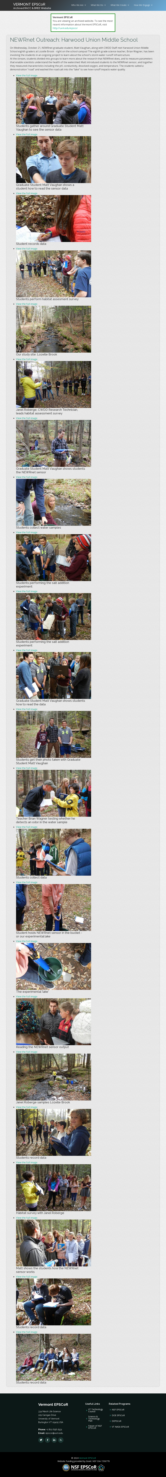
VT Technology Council (95, 1410)
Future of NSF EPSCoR (95, 1427)
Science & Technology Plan (94, 1419)
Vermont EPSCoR (87, 1458)
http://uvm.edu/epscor (65, 28)
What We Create (119, 5)
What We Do (97, 5)
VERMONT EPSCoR (32, 6)
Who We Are (77, 5)
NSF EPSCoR (118, 1410)
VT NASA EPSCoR (120, 1427)
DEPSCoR (116, 1421)
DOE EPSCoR (118, 1415)
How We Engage (142, 5)
